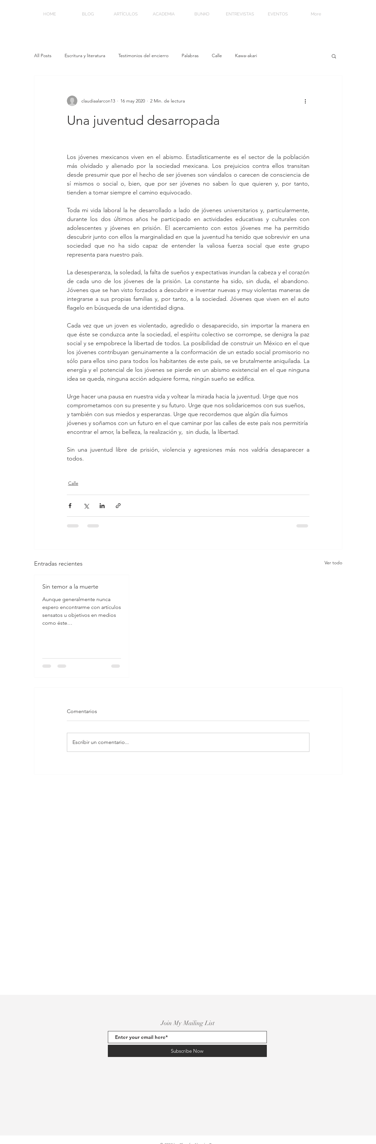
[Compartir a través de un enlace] (118, 506)
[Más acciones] (305, 101)
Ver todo (333, 563)
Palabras (190, 55)
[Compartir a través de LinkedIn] (102, 506)
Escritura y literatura (85, 55)
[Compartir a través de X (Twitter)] (86, 506)
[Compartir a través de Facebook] (70, 506)
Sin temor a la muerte (70, 586)
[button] (334, 55)
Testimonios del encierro (143, 55)
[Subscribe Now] (187, 1051)
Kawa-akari (246, 55)
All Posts (42, 55)
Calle (217, 55)
